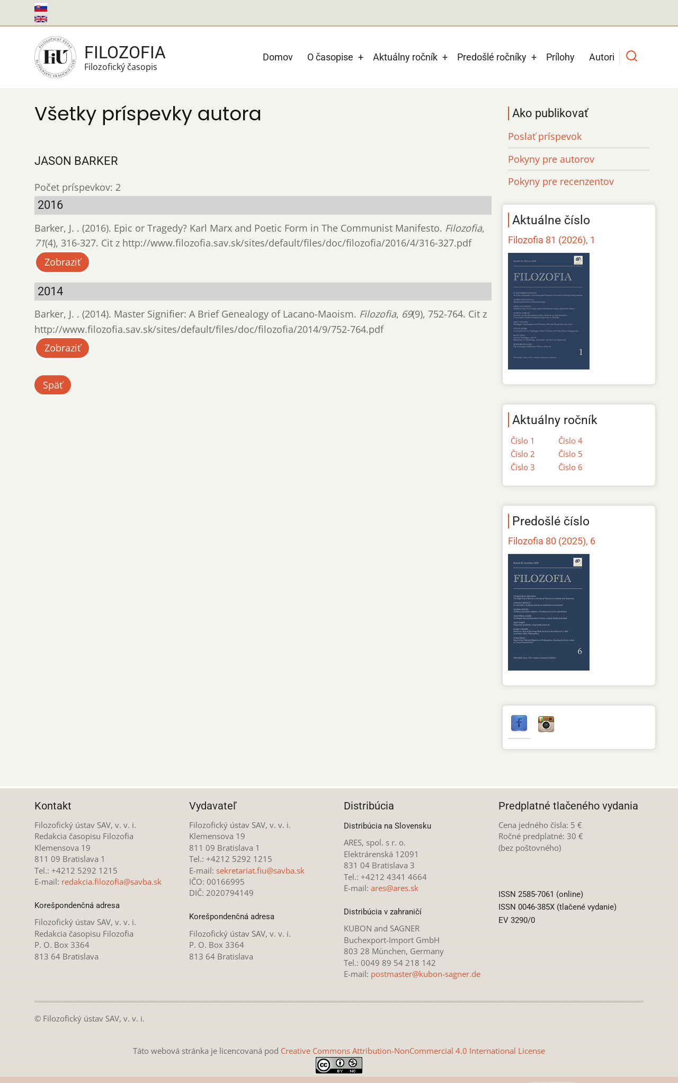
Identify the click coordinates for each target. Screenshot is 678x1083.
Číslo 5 (570, 453)
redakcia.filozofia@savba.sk (111, 881)
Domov (278, 57)
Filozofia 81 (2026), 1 (551, 239)
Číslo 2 (523, 453)
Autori (601, 57)
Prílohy (560, 57)
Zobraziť (62, 262)
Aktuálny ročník (405, 57)
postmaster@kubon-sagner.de (425, 973)
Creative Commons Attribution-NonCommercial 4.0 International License (413, 1050)
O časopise (330, 57)
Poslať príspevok (545, 136)
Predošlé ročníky (492, 57)
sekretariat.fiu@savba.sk (260, 870)
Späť (53, 384)
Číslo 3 (523, 467)
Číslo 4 (570, 440)
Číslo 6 (570, 467)
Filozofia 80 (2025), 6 (551, 541)
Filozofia (125, 52)
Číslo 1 (523, 440)
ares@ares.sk (394, 888)
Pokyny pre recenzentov (561, 181)
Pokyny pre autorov (551, 159)
